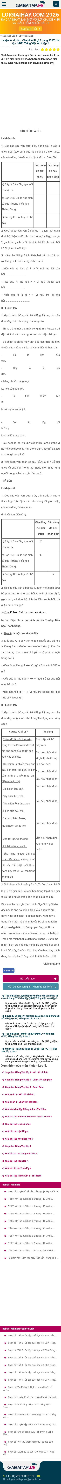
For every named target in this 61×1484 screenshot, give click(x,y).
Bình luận (9, 970)
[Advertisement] (30, 98)
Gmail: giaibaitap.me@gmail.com (22, 1479)
